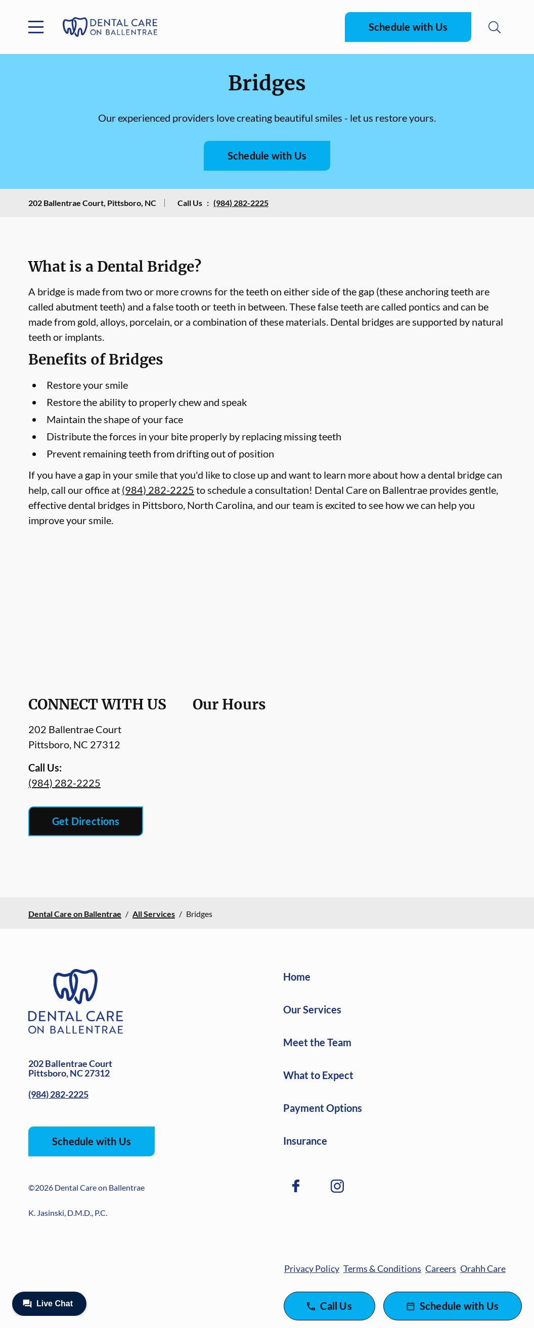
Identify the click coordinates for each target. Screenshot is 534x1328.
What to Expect (318, 1075)
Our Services (312, 1009)
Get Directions (85, 821)
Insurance (305, 1141)
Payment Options (322, 1108)
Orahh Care (483, 1268)
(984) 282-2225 (241, 203)
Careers (440, 1268)
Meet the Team (317, 1042)
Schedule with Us (408, 27)
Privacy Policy (311, 1268)
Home (296, 977)
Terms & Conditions (382, 1268)
